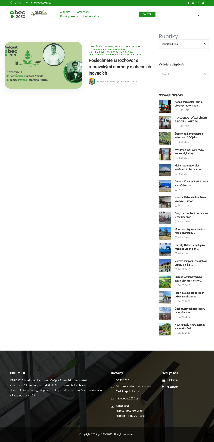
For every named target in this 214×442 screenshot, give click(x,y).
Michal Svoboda (107, 81)
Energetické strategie (127, 47)
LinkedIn (173, 380)
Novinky (127, 52)
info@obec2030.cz (40, 3)
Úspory (137, 55)
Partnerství (89, 16)
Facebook (172, 386)
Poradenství (83, 12)
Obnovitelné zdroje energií (104, 55)
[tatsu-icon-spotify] (203, 3)
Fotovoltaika (96, 49)
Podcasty (126, 55)
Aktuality (65, 12)
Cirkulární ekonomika (101, 47)
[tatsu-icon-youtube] (193, 3)
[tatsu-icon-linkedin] (198, 3)
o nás (18, 3)
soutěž (147, 14)
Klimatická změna (115, 49)
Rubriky (168, 37)
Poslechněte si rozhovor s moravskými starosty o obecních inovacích (120, 67)
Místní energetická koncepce (105, 52)
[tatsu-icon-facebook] (188, 3)
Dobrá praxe (67, 16)
